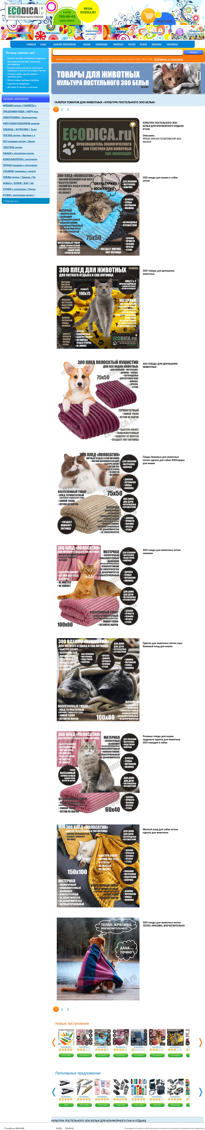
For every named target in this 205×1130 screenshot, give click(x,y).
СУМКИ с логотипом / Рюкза (19, 189)
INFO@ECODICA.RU (88, 10)
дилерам (118, 44)
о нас (43, 44)
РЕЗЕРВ (143, 44)
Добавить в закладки (168, 59)
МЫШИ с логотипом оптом (18, 153)
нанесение (102, 44)
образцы (156, 44)
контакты (172, 44)
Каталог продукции (15, 98)
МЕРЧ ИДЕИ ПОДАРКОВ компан (21, 123)
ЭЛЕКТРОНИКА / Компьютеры (20, 117)
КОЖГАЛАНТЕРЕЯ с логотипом (20, 159)
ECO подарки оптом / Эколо (19, 141)
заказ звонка (67, 20)
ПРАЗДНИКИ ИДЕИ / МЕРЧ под (20, 111)
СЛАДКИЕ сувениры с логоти (19, 171)
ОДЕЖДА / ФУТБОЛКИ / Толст (20, 129)
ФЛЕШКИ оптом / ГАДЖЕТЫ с (19, 105)
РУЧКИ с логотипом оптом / (19, 195)
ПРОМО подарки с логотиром (20, 165)
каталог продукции (64, 44)
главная (31, 44)
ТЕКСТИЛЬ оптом (12, 147)
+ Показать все (10, 201)
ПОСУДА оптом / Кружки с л (19, 135)
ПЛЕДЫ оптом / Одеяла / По (19, 177)
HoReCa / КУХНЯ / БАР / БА (18, 183)
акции (87, 44)
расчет (132, 44)
